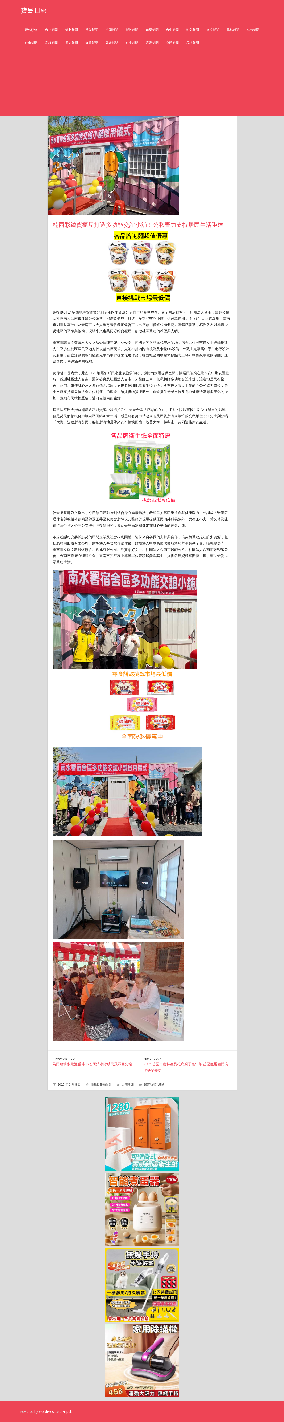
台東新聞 (132, 43)
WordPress (47, 1411)
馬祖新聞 (192, 43)
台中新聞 (172, 30)
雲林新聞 (233, 30)
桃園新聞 (112, 30)
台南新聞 (31, 43)
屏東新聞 (71, 43)
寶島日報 (34, 10)
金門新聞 (172, 43)
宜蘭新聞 (91, 43)
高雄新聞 (51, 43)
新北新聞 (71, 30)
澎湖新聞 (152, 43)
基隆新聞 (91, 30)
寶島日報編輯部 (101, 1084)
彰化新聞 (192, 30)
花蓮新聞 (112, 43)
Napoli (66, 1411)
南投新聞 (212, 30)
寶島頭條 (31, 30)
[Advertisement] (142, 84)
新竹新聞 (132, 30)
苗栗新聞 (152, 30)
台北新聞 (51, 30)
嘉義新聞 (253, 30)
